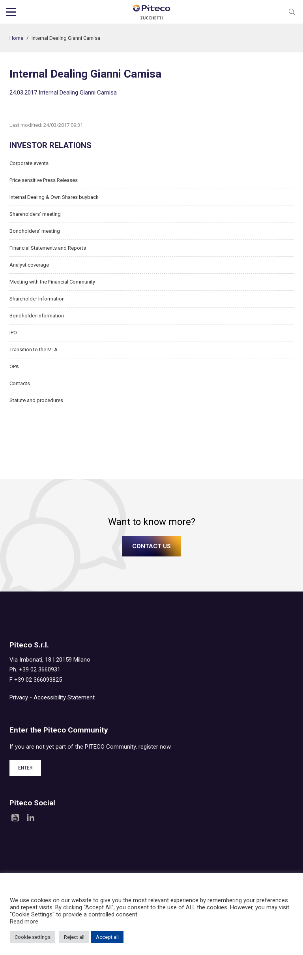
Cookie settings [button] (32, 937)
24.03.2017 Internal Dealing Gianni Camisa (63, 92)
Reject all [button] (74, 937)
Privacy (18, 697)
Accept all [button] (107, 937)
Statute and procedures (36, 400)
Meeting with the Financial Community (52, 282)
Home (16, 38)
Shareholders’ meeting (35, 214)
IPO (13, 333)
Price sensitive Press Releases (43, 180)
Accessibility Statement (64, 697)
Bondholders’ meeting (34, 231)
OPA (14, 366)
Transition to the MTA (33, 349)
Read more (24, 921)
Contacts (19, 383)
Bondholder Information (36, 316)
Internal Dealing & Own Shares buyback (54, 197)
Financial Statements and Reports (47, 248)
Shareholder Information (37, 299)
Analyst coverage (29, 265)
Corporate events (29, 163)
